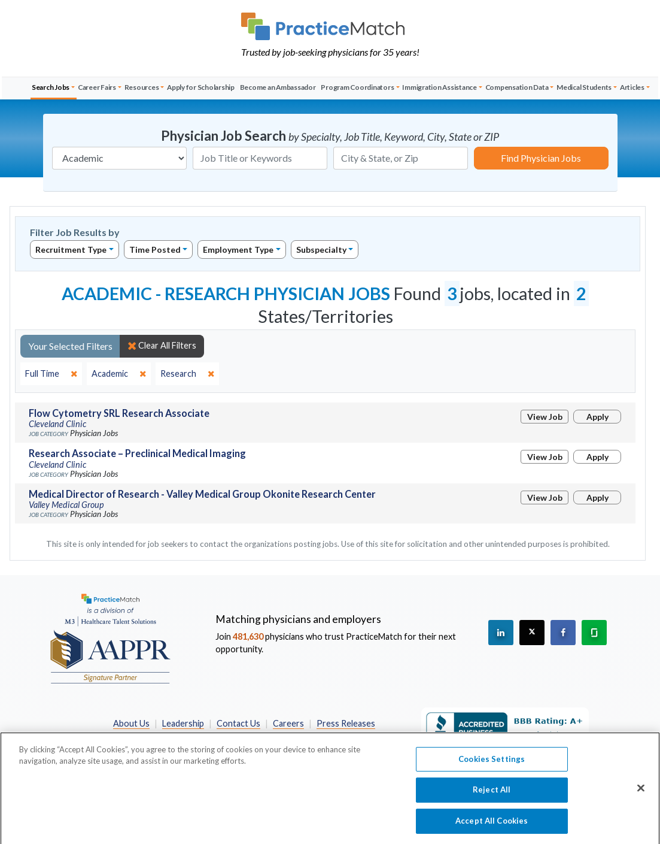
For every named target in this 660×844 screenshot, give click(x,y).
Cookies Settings (491, 762)
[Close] (641, 792)
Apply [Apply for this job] (597, 417)
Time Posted (155, 249)
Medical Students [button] (584, 87)
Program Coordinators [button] (357, 87)
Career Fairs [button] (97, 87)
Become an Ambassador (278, 87)
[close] (51, 373)
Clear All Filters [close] (161, 345)
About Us (131, 723)
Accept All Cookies (491, 825)
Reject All (491, 793)
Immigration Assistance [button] (439, 87)
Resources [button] (141, 87)
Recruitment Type (71, 249)
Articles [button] (632, 87)
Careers (288, 723)
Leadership (183, 723)
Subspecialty (321, 249)
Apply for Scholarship (201, 87)
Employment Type (238, 249)
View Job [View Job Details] (544, 417)
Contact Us (238, 723)
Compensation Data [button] (517, 87)
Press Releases (346, 723)
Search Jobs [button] (50, 87)
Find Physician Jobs (541, 158)
